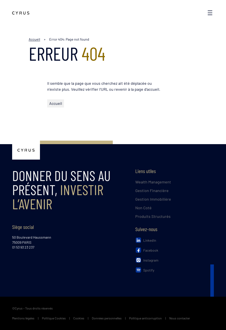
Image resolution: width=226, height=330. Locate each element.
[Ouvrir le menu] (210, 12)
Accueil (34, 39)
